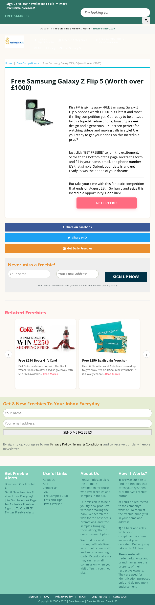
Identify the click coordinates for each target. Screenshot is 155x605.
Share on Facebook (77, 227)
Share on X (77, 237)
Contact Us (50, 488)
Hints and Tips (52, 500)
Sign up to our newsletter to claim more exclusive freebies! (36, 6)
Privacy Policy (60, 444)
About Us (49, 480)
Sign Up (33, 596)
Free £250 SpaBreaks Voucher (104, 360)
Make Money (46, 48)
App (45, 484)
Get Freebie (106, 202)
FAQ (45, 492)
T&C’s (82, 596)
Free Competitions (28, 63)
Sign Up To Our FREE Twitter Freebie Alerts (19, 510)
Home (8, 63)
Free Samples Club (55, 496)
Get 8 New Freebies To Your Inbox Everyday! (20, 494)
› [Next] (146, 354)
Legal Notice (99, 596)
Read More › (50, 374)
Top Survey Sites (74, 48)
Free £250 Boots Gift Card (37, 360)
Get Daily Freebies (77, 248)
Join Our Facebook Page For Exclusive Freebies (21, 502)
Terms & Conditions (87, 444)
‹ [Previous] (8, 354)
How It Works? (52, 504)
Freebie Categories (76, 40)
